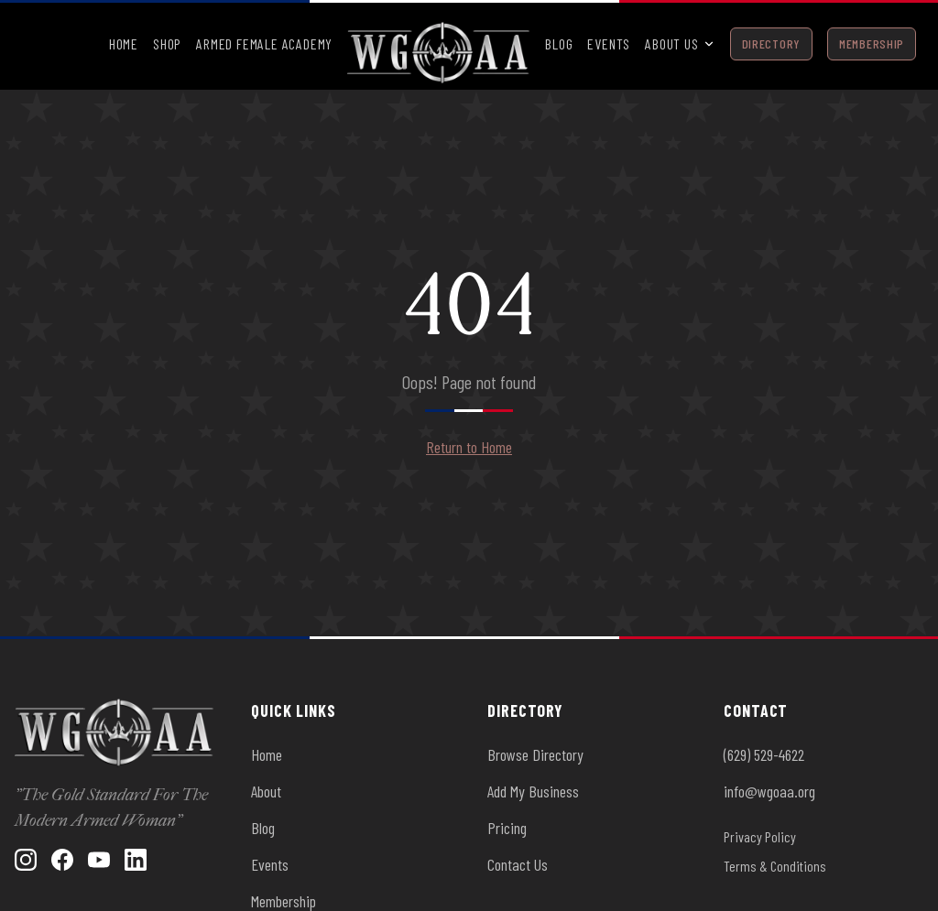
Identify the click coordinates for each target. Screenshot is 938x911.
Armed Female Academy (264, 43)
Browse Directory (535, 754)
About (266, 791)
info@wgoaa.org (769, 791)
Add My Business (533, 791)
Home (123, 43)
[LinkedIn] (136, 860)
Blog (559, 43)
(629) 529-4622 (764, 754)
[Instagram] (26, 860)
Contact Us (517, 864)
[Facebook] (62, 860)
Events (608, 43)
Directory (771, 43)
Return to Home (469, 447)
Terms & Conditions (775, 865)
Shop (167, 43)
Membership (871, 43)
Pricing (507, 828)
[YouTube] (99, 860)
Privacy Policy (760, 836)
